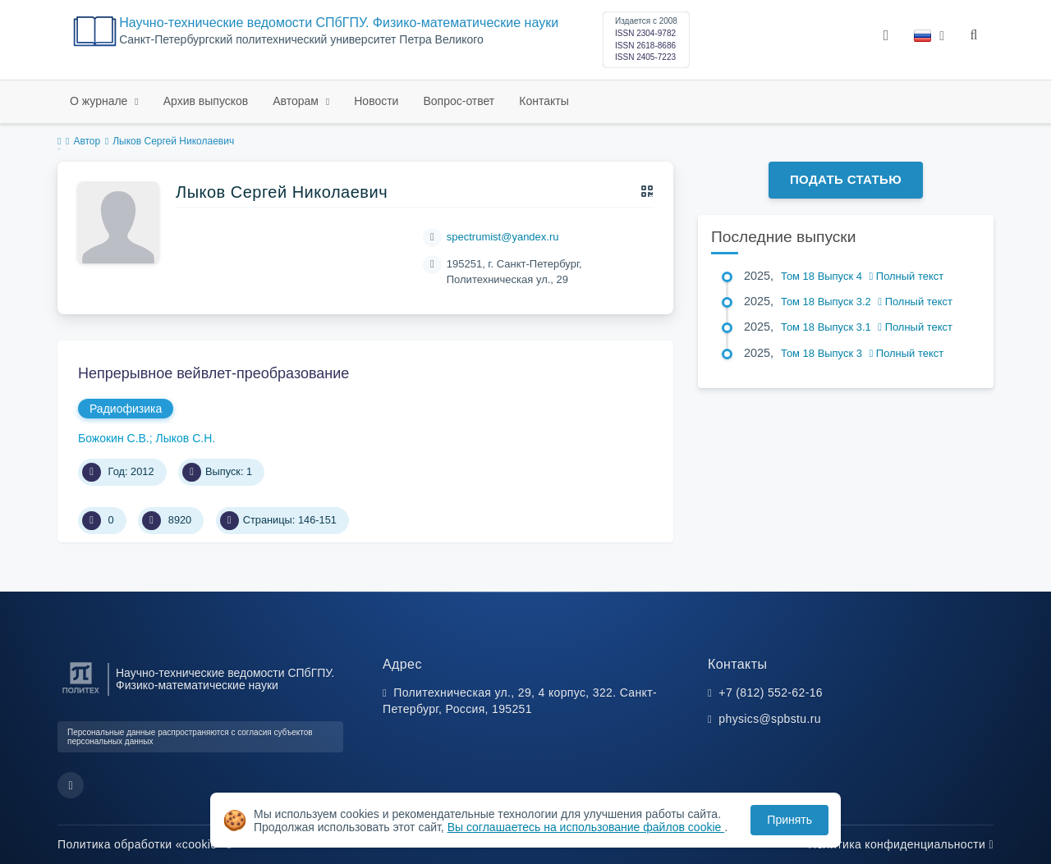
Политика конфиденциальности (901, 844)
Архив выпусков (206, 100)
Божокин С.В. (113, 438)
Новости (376, 100)
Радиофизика (125, 408)
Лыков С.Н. (186, 438)
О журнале (100, 100)
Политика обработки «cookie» (144, 844)
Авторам (297, 100)
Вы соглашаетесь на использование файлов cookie (586, 827)
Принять (789, 819)
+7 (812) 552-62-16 (770, 692)
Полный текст (907, 276)
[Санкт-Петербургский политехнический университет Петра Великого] (80, 694)
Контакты (543, 100)
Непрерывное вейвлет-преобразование (213, 373)
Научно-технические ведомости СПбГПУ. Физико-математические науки (338, 23)
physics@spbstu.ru (769, 718)
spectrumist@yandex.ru (503, 237)
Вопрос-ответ (458, 100)
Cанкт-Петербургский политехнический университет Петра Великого (301, 40)
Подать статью (846, 179)
